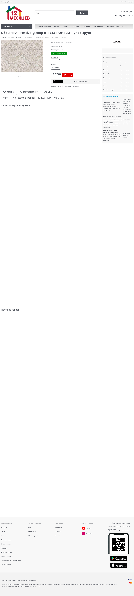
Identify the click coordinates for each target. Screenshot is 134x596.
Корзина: (127, 12)
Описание (9, 92)
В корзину (68, 75)
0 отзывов (69, 42)
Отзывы (47, 92)
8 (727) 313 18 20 (113, 526)
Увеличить (23, 77)
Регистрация (129, 2)
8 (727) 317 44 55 (113, 530)
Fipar (62, 42)
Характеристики (29, 92)
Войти (121, 2)
